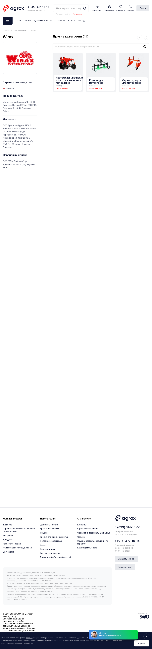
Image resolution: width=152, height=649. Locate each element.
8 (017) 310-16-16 (127, 540)
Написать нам (124, 567)
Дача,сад (7, 525)
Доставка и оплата (43, 20)
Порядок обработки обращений (55, 557)
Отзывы (81, 537)
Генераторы (77, 14)
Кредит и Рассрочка (49, 529)
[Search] (84, 8)
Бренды (82, 20)
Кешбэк (43, 533)
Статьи (71, 20)
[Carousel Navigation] (143, 37)
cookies (29, 638)
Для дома (8, 540)
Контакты (60, 20)
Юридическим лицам (87, 529)
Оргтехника (8, 552)
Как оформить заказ (50, 553)
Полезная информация (51, 541)
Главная (6, 31)
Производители (20, 31)
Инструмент (8, 536)
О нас (18, 20)
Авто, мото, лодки (12, 544)
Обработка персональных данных (93, 533)
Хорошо (141, 643)
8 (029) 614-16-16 (127, 527)
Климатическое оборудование (17, 548)
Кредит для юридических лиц (54, 537)
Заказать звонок (126, 559)
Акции (28, 20)
